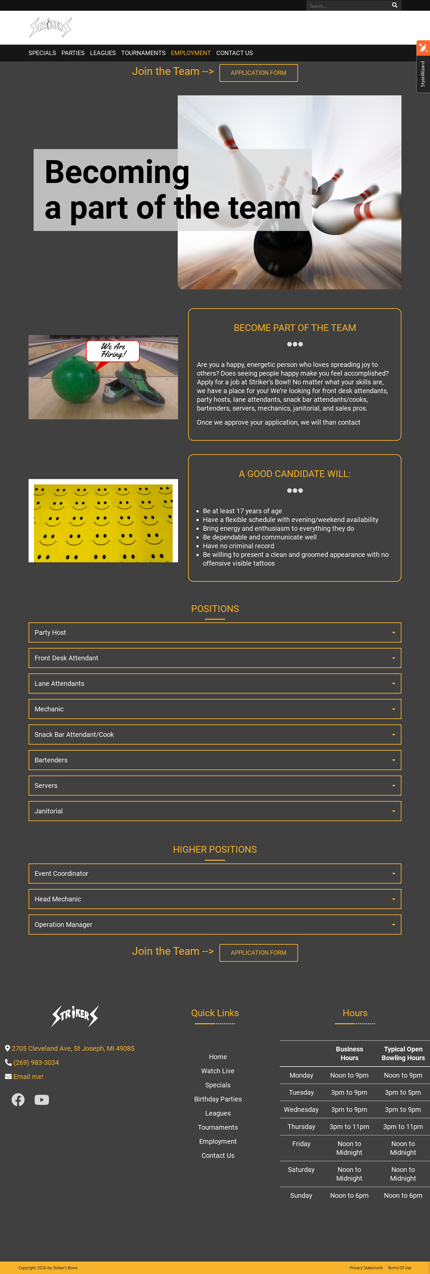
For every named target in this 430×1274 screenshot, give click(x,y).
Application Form (259, 72)
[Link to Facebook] (18, 1100)
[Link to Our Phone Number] (36, 1062)
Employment (191, 53)
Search (395, 5)
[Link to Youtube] (41, 1100)
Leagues (103, 53)
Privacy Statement (366, 1268)
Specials (42, 53)
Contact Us (234, 53)
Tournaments (143, 53)
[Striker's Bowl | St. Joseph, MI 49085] (51, 27)
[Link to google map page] (73, 1048)
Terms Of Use (400, 1268)
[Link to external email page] (28, 1077)
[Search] (347, 6)
